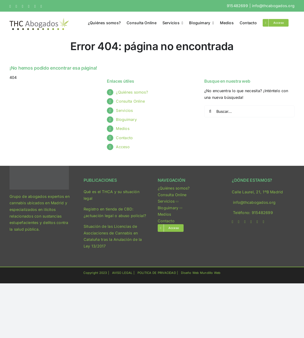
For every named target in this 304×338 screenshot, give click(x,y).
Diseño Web (190, 273)
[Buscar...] (249, 111)
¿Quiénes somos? (132, 92)
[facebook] (232, 222)
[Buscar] (210, 111)
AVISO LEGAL (122, 273)
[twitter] (238, 222)
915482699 (237, 5)
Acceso (122, 146)
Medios (122, 128)
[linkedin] (251, 222)
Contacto (124, 137)
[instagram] (245, 222)
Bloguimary (126, 119)
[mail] (257, 222)
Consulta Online (130, 101)
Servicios (124, 110)
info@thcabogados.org (273, 5)
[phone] (263, 222)
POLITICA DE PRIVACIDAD (157, 273)
